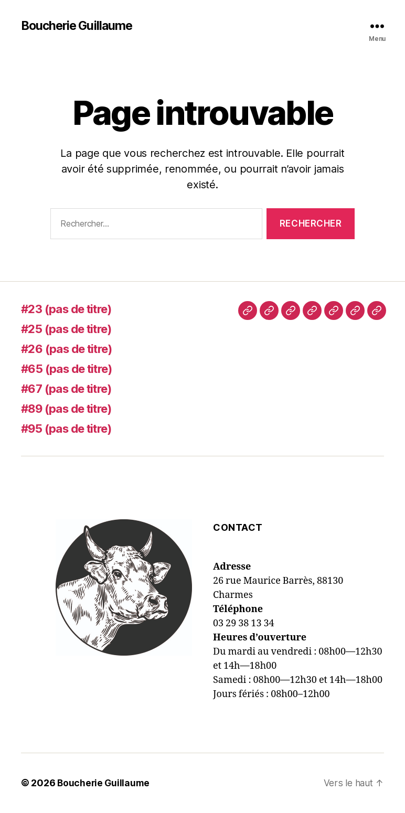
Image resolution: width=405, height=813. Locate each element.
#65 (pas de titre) (72, 369)
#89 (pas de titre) (72, 408)
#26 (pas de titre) (72, 349)
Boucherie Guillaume (79, 26)
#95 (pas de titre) (72, 428)
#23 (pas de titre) (72, 309)
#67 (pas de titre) (72, 389)
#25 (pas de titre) (72, 329)
